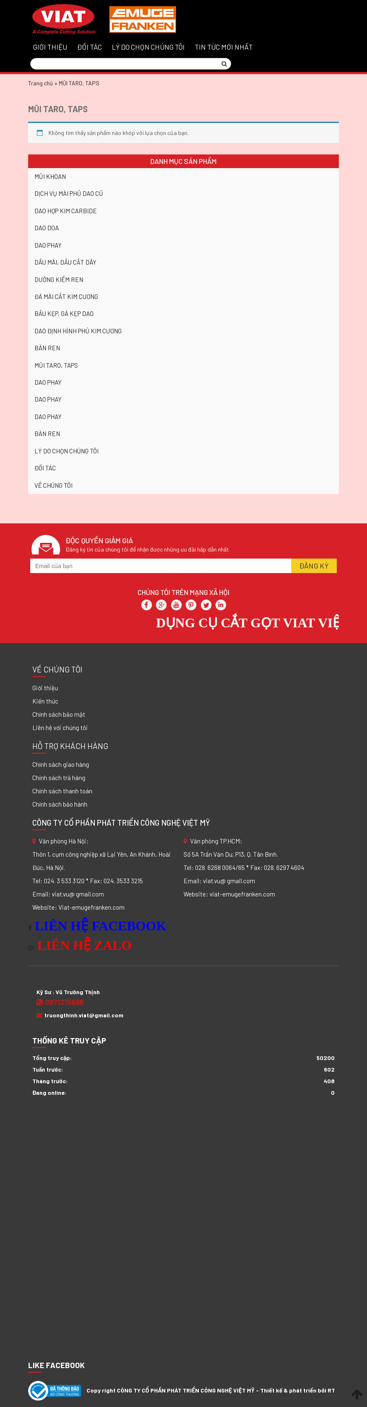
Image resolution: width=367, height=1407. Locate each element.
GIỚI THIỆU (50, 47)
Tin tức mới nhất (224, 47)
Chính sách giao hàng (60, 764)
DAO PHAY (48, 245)
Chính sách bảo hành (59, 804)
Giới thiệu (45, 687)
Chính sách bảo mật (58, 714)
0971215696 (60, 1002)
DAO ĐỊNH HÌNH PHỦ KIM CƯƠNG (78, 331)
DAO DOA (46, 227)
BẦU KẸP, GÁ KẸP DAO (64, 313)
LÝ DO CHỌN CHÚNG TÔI (148, 47)
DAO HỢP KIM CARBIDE (65, 210)
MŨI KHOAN (50, 176)
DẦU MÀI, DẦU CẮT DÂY (65, 262)
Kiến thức (45, 701)
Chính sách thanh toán (62, 791)
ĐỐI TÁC (89, 47)
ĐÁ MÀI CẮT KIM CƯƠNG (66, 296)
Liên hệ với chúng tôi (60, 727)
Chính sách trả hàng (58, 777)
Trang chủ (40, 83)
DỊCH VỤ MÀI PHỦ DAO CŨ (68, 193)
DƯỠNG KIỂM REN (58, 279)
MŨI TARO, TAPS (58, 108)
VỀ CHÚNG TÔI (53, 485)
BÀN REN (47, 348)
